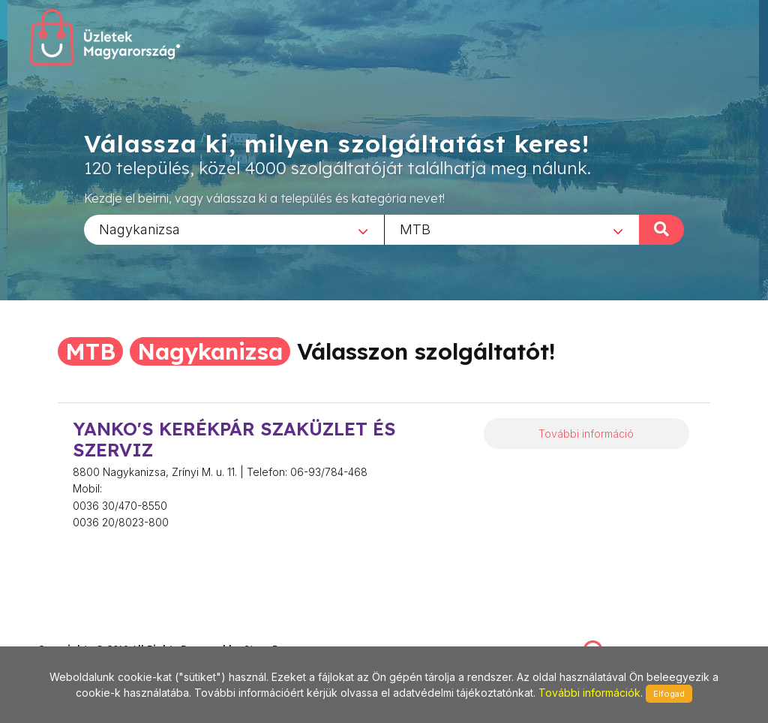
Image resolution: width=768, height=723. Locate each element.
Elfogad (669, 693)
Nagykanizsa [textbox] (139, 228)
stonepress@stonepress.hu (98, 632)
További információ (586, 433)
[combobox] (234, 229)
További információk (589, 692)
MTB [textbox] (415, 228)
